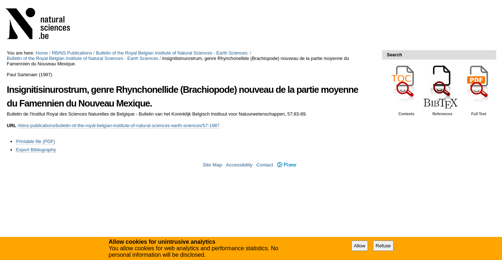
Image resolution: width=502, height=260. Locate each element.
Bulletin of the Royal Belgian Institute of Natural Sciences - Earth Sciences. (172, 53)
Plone (287, 165)
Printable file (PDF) (35, 141)
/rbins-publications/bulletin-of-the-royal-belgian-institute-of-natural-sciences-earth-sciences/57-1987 (119, 125)
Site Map (212, 165)
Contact (264, 165)
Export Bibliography (36, 149)
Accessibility (239, 165)
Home (42, 53)
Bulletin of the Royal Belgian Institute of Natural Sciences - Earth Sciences (82, 58)
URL (11, 125)
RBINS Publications (72, 53)
